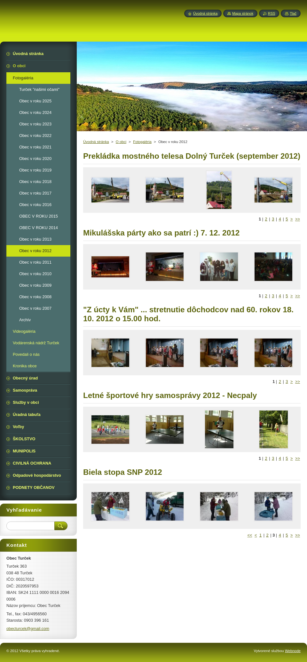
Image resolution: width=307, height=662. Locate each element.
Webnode (293, 651)
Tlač (293, 13)
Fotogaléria (142, 142)
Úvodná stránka (96, 142)
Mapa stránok (242, 13)
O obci (121, 142)
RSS (271, 13)
